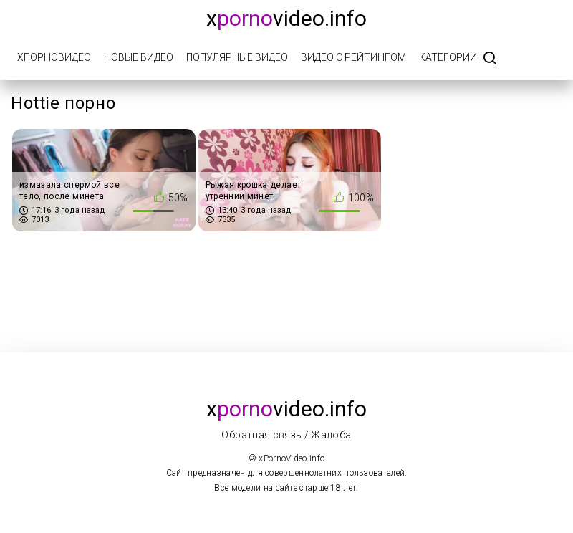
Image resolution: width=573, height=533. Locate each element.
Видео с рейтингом (353, 57)
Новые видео (138, 57)
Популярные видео (237, 57)
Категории (448, 57)
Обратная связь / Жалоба (286, 435)
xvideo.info (286, 18)
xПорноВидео (54, 57)
